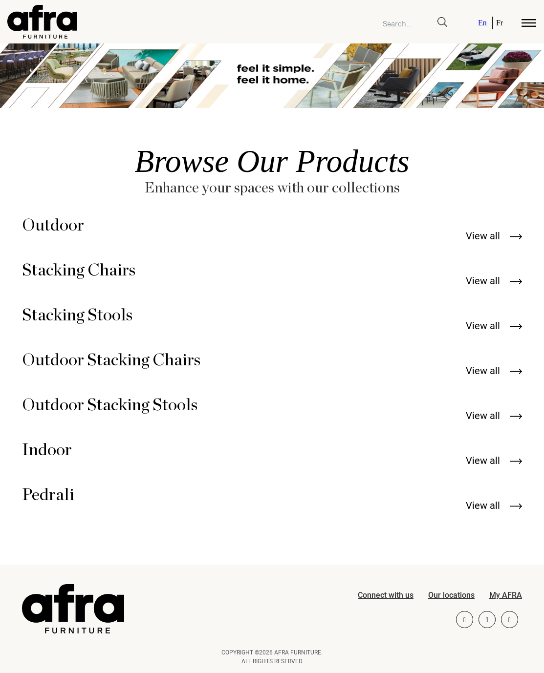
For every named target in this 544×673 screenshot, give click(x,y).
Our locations (451, 595)
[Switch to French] (498, 23)
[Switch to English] (483, 23)
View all (494, 236)
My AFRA (505, 595)
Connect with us (385, 595)
